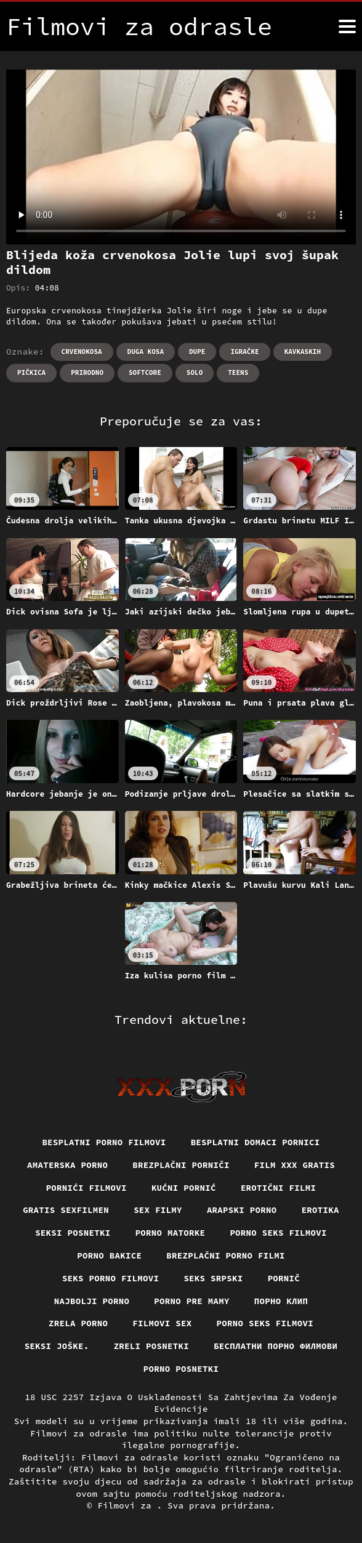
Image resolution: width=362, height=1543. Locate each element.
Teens (238, 372)
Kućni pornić (183, 1187)
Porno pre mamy (192, 1301)
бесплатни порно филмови (275, 1346)
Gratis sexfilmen (66, 1209)
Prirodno (87, 372)
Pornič (284, 1278)
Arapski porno (242, 1209)
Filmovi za (126, 1505)
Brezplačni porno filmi (225, 1255)
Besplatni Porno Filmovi (104, 1142)
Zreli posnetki (152, 1346)
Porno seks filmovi (278, 1232)
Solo (195, 372)
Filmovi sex (161, 1323)
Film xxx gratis (294, 1164)
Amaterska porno (67, 1164)
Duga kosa (145, 351)
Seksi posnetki (73, 1232)
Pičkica (31, 372)
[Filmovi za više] (347, 26)
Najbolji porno (92, 1301)
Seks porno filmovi (110, 1278)
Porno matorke (170, 1232)
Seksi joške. (57, 1346)
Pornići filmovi (86, 1187)
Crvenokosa (82, 351)
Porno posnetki (181, 1368)
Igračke (244, 351)
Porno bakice (109, 1255)
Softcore (145, 372)
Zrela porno (78, 1323)
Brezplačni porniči (181, 1164)
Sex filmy (158, 1209)
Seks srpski (213, 1278)
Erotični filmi (278, 1187)
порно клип (281, 1301)
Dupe (197, 351)
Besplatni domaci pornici (255, 1142)
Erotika (320, 1209)
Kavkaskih (302, 351)
